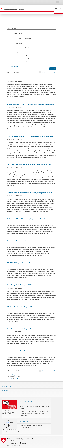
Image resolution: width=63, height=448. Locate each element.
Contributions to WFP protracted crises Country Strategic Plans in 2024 (29, 188)
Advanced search (13, 62)
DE (46, 2)
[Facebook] (8, 374)
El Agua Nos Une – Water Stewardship (19, 73)
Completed (30, 57)
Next (53, 67)
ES (61, 2)
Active (28, 54)
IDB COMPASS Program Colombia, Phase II (20, 258)
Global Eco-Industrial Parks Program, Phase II (21, 324)
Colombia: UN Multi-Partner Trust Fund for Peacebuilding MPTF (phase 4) (30, 132)
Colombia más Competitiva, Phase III (18, 236)
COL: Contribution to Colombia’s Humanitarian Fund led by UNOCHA (29, 160)
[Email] (17, 374)
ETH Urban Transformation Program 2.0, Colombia (23, 302)
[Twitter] (10, 374)
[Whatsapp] (16, 374)
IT (50, 2)
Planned (29, 51)
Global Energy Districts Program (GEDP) (19, 280)
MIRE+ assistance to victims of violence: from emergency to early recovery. (30, 100)
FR (53, 2)
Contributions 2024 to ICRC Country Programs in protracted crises (28, 214)
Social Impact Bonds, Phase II (16, 346)
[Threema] (14, 374)
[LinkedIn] (12, 374)
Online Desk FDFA (6, 382)
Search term (18, 29)
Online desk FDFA (26, 397)
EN (57, 2)
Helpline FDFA (24, 417)
